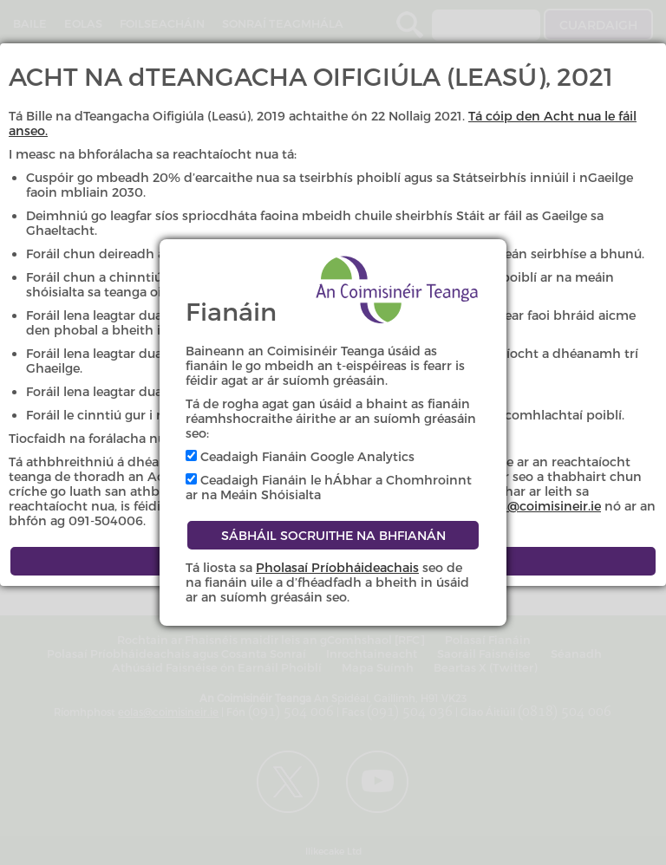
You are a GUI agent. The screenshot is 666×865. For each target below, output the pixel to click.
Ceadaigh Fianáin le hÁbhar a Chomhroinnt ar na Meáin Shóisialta (329, 487)
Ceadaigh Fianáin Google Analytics (300, 456)
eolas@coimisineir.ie (538, 505)
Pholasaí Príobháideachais (337, 567)
